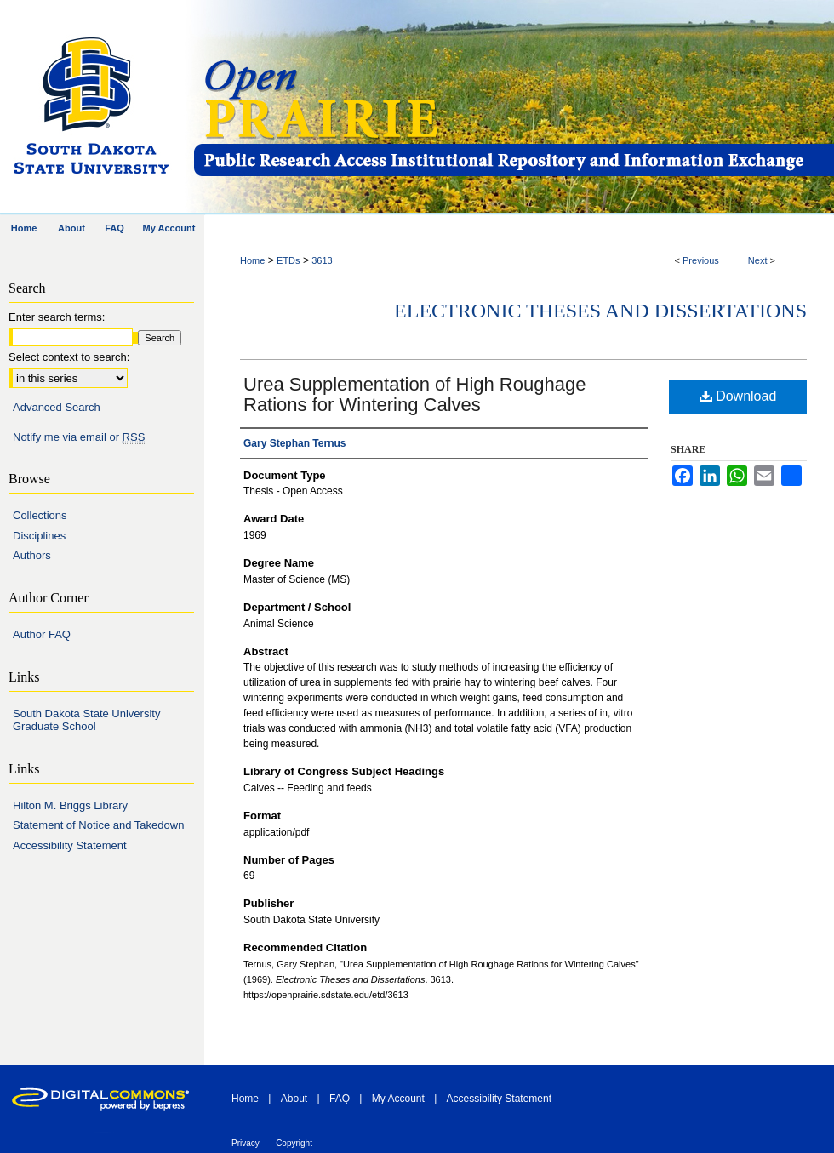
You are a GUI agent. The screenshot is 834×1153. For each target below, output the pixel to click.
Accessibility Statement (70, 845)
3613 (321, 260)
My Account (398, 1098)
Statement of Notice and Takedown (98, 825)
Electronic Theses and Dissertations (600, 311)
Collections (40, 515)
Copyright (294, 1143)
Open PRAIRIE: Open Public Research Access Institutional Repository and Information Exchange (512, 107)
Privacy (245, 1143)
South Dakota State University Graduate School (86, 720)
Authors (32, 555)
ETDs (288, 260)
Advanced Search (56, 407)
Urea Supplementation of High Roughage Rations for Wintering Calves (414, 394)
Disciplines (39, 535)
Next (758, 260)
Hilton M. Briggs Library (70, 805)
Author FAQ (42, 634)
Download (738, 396)
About (294, 1098)
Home (252, 260)
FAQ (339, 1098)
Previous (701, 260)
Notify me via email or (79, 437)
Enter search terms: (57, 317)
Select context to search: (69, 357)
